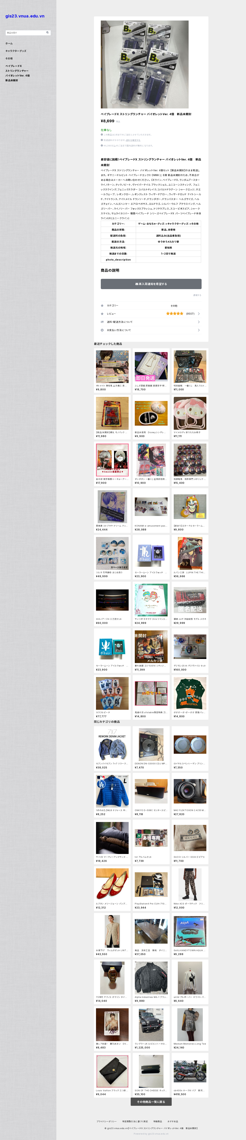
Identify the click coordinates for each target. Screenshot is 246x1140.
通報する (197, 295)
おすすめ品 (173, 1121)
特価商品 (157, 1121)
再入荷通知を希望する (151, 284)
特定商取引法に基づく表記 (135, 1121)
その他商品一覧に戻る (151, 1102)
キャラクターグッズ (15, 50)
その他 (173, 305)
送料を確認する (133, 140)
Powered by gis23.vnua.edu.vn (151, 1133)
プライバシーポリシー (107, 1121)
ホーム (9, 43)
